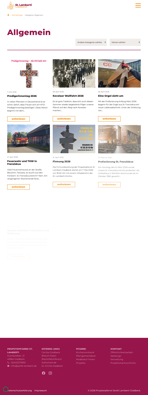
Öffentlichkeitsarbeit (121, 352)
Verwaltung (116, 359)
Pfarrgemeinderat (86, 356)
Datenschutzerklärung (19, 390)
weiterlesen (18, 119)
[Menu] (138, 5)
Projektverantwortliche (123, 363)
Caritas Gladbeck (51, 352)
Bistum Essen (49, 355)
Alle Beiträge (17, 15)
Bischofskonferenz (52, 359)
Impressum (40, 390)
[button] (5, 389)
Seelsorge (115, 356)
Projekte (80, 363)
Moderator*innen (85, 359)
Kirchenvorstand (85, 352)
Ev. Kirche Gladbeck (52, 366)
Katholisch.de (49, 362)
